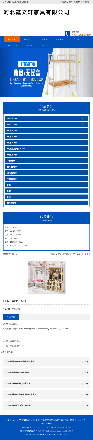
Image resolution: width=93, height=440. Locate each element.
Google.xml (61, 431)
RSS (46, 431)
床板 (9, 185)
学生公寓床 (12, 178)
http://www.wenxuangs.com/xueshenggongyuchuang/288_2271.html (40, 329)
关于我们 (27, 39)
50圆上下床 (12, 154)
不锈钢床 (11, 160)
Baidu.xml (52, 431)
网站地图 (41, 431)
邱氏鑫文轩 (12, 45)
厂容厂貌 (75, 39)
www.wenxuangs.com (18, 245)
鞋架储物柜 (12, 203)
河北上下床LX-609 (16, 346)
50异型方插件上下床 (16, 148)
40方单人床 (12, 130)
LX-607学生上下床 (16, 341)
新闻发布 (59, 39)
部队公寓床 (12, 166)
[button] (7, 72)
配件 (9, 191)
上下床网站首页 (66, 2)
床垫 (9, 197)
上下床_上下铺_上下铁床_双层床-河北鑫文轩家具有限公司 (51, 427)
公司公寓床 (12, 172)
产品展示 (77, 2)
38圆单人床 (12, 118)
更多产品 (45, 45)
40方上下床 (12, 136)
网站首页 (12, 39)
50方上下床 (12, 142)
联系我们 (86, 2)
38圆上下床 (12, 124)
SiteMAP (69, 431)
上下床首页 (67, 254)
